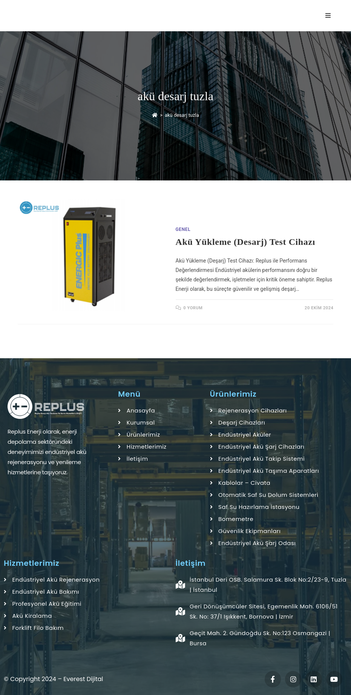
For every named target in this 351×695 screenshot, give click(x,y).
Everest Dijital (83, 679)
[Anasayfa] (155, 115)
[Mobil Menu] (329, 15)
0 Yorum (192, 307)
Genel (183, 229)
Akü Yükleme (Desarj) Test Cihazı (245, 242)
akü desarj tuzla (182, 115)
